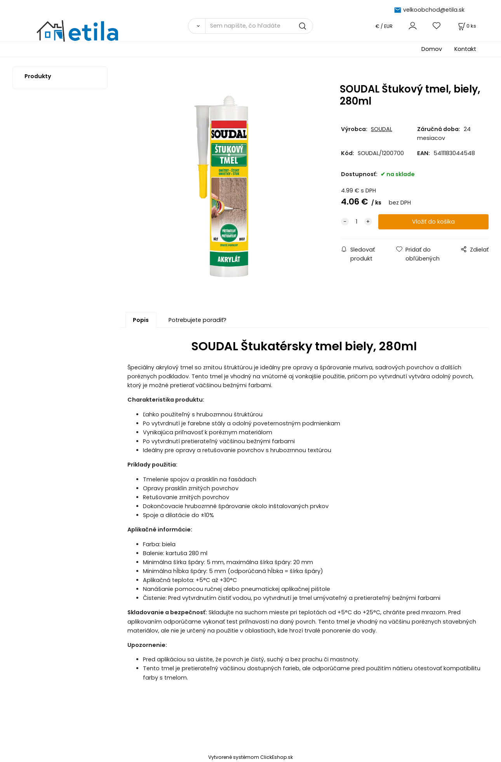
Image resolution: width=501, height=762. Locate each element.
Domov (431, 49)
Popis (141, 320)
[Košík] (466, 26)
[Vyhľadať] (196, 26)
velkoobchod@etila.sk (433, 10)
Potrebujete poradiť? (197, 320)
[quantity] (356, 221)
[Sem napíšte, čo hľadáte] (259, 26)
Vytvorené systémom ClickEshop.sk (250, 757)
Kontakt (465, 49)
